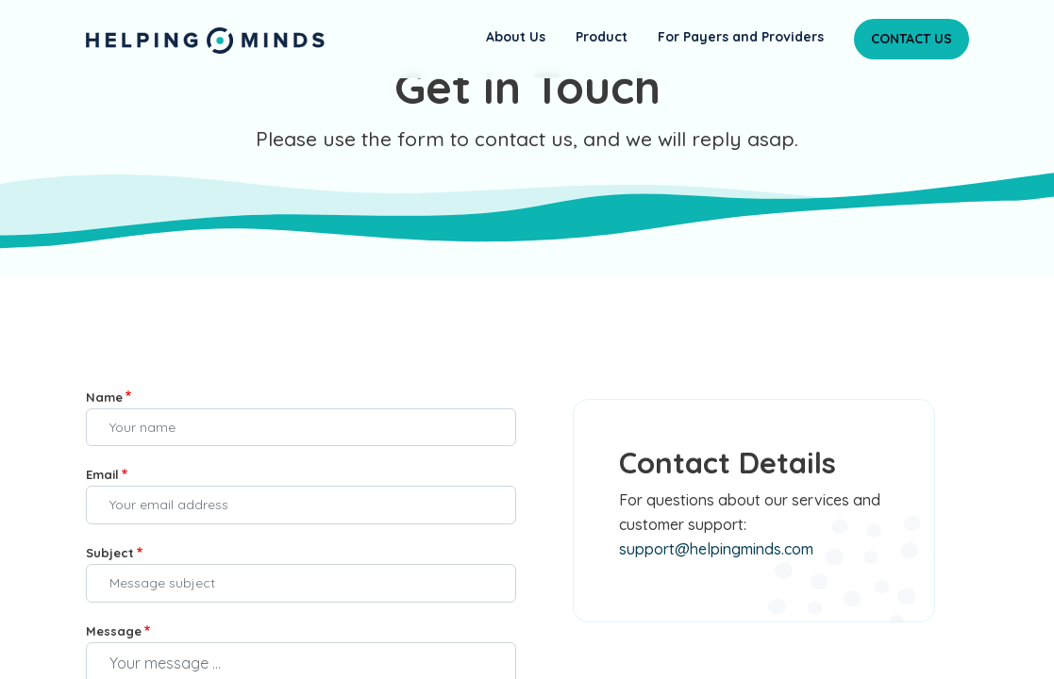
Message (114, 630)
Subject (110, 552)
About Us (515, 36)
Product (601, 36)
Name (104, 397)
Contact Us (911, 38)
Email (102, 474)
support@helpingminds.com (716, 548)
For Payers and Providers (741, 36)
